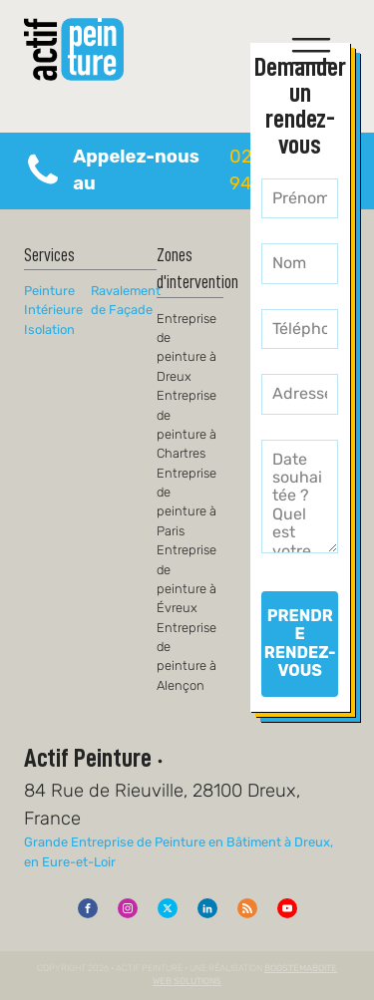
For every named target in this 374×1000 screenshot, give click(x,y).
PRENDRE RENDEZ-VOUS (300, 643)
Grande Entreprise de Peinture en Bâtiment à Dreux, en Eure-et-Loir (178, 851)
